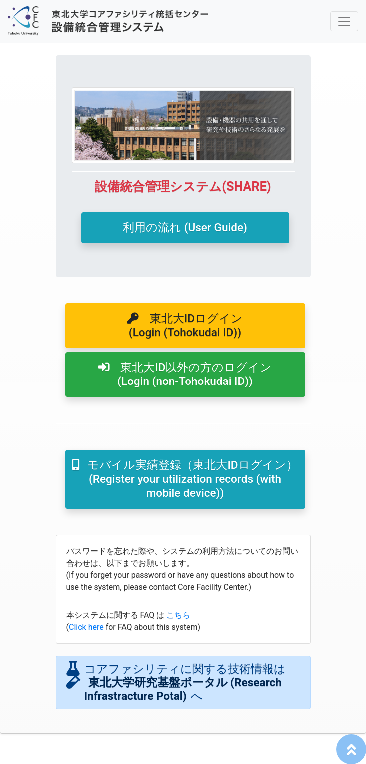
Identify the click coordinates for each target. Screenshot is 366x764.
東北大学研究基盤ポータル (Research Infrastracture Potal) (183, 689)
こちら (178, 615)
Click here (86, 627)
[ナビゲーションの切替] (344, 21)
